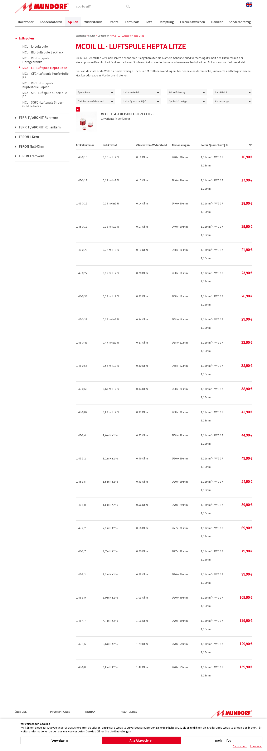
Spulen (73, 22)
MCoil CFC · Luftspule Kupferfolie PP (45, 75)
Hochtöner (25, 22)
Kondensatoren (51, 22)
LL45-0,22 (81, 250)
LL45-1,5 (81, 481)
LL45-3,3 (81, 574)
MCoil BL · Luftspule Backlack (42, 52)
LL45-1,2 (81, 458)
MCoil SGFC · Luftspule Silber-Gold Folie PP (43, 104)
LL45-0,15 (81, 203)
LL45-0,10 (81, 157)
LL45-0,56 (81, 366)
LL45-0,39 (81, 319)
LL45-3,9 (81, 597)
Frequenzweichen (192, 22)
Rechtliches (129, 712)
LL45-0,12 (81, 180)
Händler (217, 22)
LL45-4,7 (81, 621)
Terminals (132, 22)
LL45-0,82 (81, 412)
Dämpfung (166, 22)
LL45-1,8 (81, 505)
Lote (149, 22)
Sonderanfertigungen (244, 22)
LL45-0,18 (81, 226)
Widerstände (93, 22)
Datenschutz (240, 746)
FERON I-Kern (29, 137)
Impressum (256, 746)
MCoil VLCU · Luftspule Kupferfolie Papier (37, 85)
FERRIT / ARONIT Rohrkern (38, 117)
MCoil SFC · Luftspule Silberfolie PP (44, 95)
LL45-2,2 (81, 528)
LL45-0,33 (81, 296)
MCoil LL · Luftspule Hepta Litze (44, 68)
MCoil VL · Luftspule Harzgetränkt (35, 60)
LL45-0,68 (81, 389)
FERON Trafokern (31, 156)
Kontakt (91, 712)
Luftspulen (26, 38)
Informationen (60, 712)
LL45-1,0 (81, 435)
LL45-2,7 (81, 551)
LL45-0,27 (81, 273)
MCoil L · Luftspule (35, 46)
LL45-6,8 (81, 667)
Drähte (113, 22)
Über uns (21, 712)
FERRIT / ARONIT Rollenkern (39, 127)
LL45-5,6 (81, 644)
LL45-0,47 (81, 342)
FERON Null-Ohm (31, 146)
